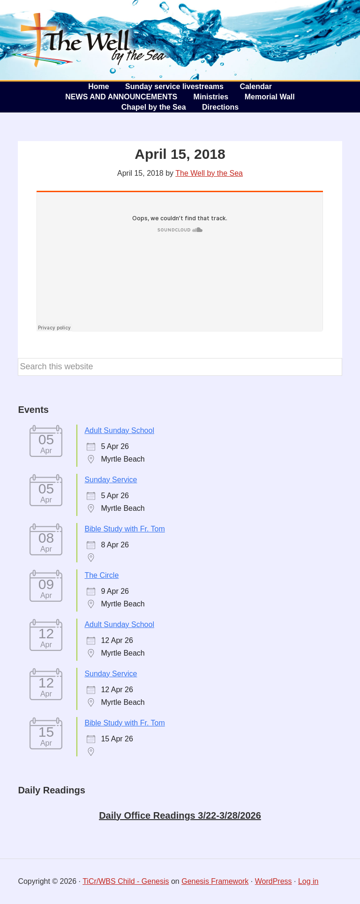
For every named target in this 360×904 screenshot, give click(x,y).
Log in (308, 881)
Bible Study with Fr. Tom (124, 529)
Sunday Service (110, 480)
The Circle (101, 575)
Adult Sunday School (119, 430)
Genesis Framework (214, 881)
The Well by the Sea (89, 39)
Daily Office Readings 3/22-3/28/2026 (180, 815)
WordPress (273, 881)
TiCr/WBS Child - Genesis (125, 881)
